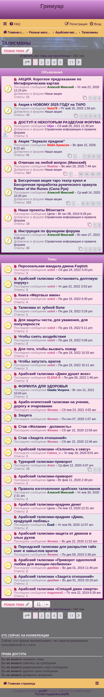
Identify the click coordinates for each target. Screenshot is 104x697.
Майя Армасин (58, 145)
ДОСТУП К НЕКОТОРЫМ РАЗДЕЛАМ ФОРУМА (59, 122)
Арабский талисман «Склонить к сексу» (54, 449)
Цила (51, 213)
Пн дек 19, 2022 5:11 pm (76, 327)
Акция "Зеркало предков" (41, 141)
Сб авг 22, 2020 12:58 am (79, 430)
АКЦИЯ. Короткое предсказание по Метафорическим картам (47, 81)
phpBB (43, 691)
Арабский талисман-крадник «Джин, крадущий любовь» (49, 519)
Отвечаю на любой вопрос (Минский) (52, 162)
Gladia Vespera (58, 390)
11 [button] (71, 62)
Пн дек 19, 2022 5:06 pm (76, 340)
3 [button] (48, 62)
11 (98, 203)
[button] (27, 62)
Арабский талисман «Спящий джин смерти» (58, 589)
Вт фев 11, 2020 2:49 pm (75, 480)
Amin (51, 465)
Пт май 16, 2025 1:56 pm (78, 108)
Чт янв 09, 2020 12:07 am (75, 524)
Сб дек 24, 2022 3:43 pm (76, 269)
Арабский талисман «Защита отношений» (56, 576)
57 (98, 174)
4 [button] (54, 62)
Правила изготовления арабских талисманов (59, 489)
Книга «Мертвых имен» (39, 295)
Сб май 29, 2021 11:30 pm (75, 126)
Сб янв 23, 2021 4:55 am (79, 409)
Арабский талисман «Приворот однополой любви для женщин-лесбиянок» (55, 562)
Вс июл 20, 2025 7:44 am (79, 166)
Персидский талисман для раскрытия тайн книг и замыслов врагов (55, 549)
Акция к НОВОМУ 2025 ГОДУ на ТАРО (51, 104)
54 (81, 174)
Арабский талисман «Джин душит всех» (54, 374)
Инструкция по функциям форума (49, 231)
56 (92, 174)
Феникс (52, 409)
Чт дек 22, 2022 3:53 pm (75, 286)
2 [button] (41, 62)
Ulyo (50, 126)
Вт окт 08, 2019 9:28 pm (74, 213)
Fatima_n (53, 453)
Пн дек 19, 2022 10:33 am (76, 352)
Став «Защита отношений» (42, 438)
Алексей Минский (60, 87)
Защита (25, 415)
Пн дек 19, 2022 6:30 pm (76, 298)
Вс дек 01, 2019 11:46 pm (80, 567)
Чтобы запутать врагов (39, 361)
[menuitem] (14, 24)
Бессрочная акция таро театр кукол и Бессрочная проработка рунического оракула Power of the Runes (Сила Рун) (55, 184)
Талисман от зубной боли (41, 307)
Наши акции (53, 93)
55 (86, 174)
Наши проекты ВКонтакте (41, 210)
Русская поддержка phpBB (52, 694)
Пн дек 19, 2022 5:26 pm (76, 311)
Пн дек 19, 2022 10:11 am (76, 365)
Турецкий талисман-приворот (45, 462)
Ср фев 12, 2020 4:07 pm (75, 465)
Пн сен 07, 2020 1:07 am (79, 419)
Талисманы (16, 43)
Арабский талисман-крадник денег (49, 504)
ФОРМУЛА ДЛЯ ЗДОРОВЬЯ (43, 386)
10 (98, 156)
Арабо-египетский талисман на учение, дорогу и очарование (51, 404)
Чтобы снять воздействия (42, 336)
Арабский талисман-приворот (45, 476)
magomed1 (55, 592)
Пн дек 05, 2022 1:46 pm (81, 377)
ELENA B (53, 377)
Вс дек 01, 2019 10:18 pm (80, 580)
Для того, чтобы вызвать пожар (47, 349)
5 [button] (60, 62)
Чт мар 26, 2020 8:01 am (81, 453)
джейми (53, 567)
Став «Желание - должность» (44, 426)
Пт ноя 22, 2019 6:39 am (84, 592)
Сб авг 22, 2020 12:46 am (79, 441)
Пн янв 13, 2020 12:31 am (76, 508)
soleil (51, 269)
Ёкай (50, 524)
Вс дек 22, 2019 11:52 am (79, 541)
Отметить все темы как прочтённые (45, 55)
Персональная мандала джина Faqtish (53, 266)
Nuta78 (52, 108)
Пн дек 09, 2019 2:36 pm (79, 554)
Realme (52, 166)
